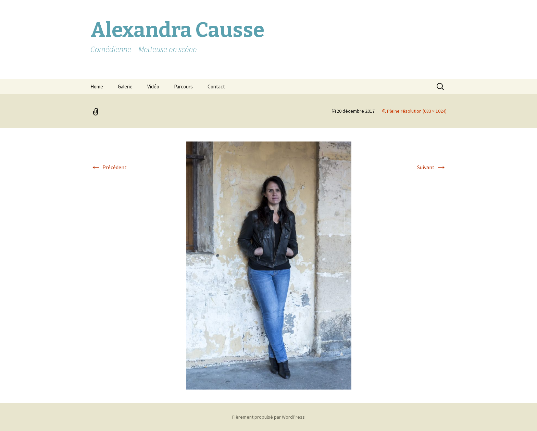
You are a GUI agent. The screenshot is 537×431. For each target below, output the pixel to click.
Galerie (125, 86)
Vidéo (153, 86)
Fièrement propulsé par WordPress (268, 417)
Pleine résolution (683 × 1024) (417, 111)
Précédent (108, 167)
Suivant (432, 167)
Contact (216, 86)
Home (96, 86)
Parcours (183, 86)
